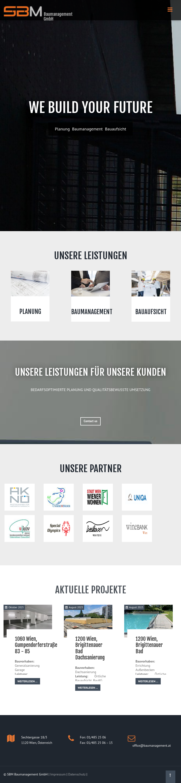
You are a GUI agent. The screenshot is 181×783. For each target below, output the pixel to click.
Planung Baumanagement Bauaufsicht (90, 129)
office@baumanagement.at (151, 745)
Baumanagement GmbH (58, 16)
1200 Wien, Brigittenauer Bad (149, 645)
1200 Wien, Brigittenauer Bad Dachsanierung (90, 648)
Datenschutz (76, 774)
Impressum (58, 774)
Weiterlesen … (27, 681)
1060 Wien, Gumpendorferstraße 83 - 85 (36, 645)
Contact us (90, 421)
